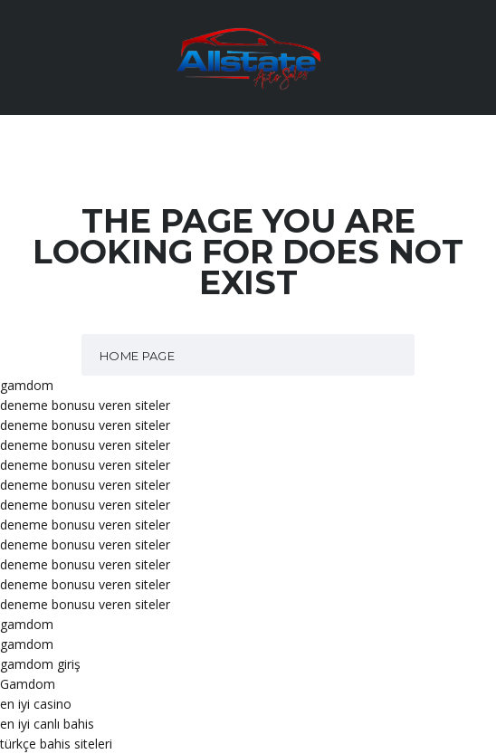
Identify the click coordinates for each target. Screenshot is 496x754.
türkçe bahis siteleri (56, 743)
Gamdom (27, 683)
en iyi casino (36, 703)
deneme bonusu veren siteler (85, 405)
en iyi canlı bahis (47, 723)
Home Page (137, 355)
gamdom (26, 385)
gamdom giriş (40, 664)
